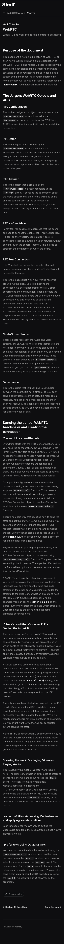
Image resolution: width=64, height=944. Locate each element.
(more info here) (35, 680)
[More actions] (60, 5)
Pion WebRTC (10, 84)
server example (40, 601)
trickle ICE (15, 536)
